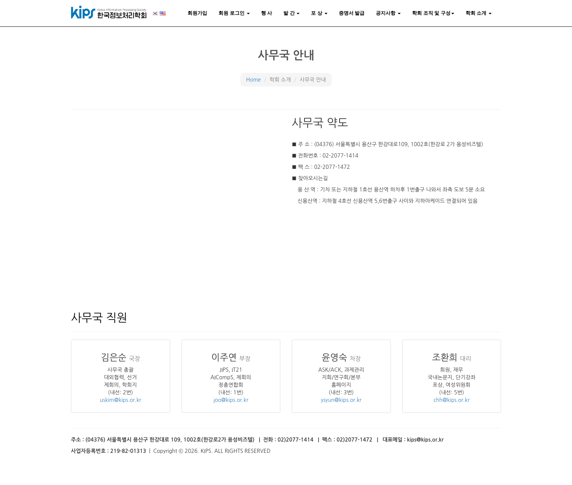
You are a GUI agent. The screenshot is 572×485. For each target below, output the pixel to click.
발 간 (291, 13)
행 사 (266, 13)
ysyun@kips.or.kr (341, 400)
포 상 (319, 13)
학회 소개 (479, 13)
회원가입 (197, 13)
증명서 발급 (352, 13)
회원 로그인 (233, 13)
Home (253, 79)
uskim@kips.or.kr (120, 400)
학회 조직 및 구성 (433, 13)
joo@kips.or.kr (231, 400)
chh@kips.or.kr (451, 400)
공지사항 (388, 13)
